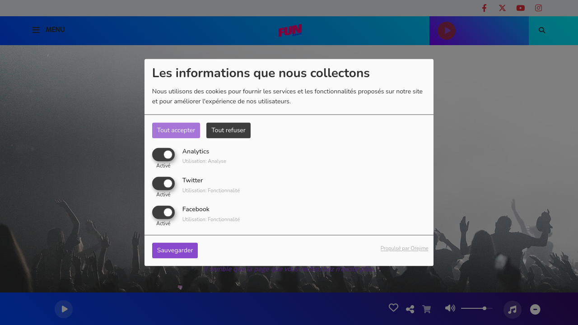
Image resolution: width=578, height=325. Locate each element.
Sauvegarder (175, 250)
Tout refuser (228, 130)
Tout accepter (176, 130)
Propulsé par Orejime (405, 249)
